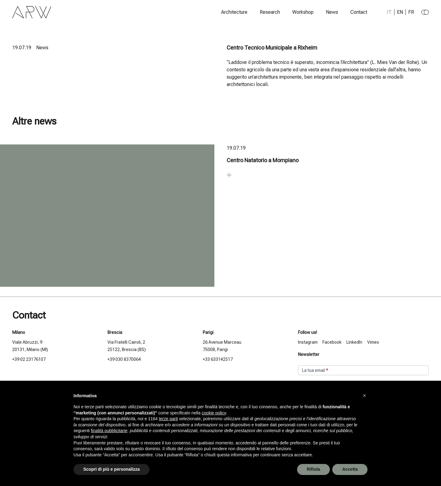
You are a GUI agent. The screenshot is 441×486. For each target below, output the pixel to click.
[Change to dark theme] (425, 12)
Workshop (303, 12)
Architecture (234, 12)
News (332, 12)
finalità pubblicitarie (109, 430)
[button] (364, 395)
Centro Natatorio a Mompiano (263, 160)
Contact (358, 12)
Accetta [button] (350, 469)
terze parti (168, 418)
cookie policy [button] (214, 412)
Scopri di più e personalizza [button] (111, 469)
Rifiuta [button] (313, 469)
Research (270, 12)
